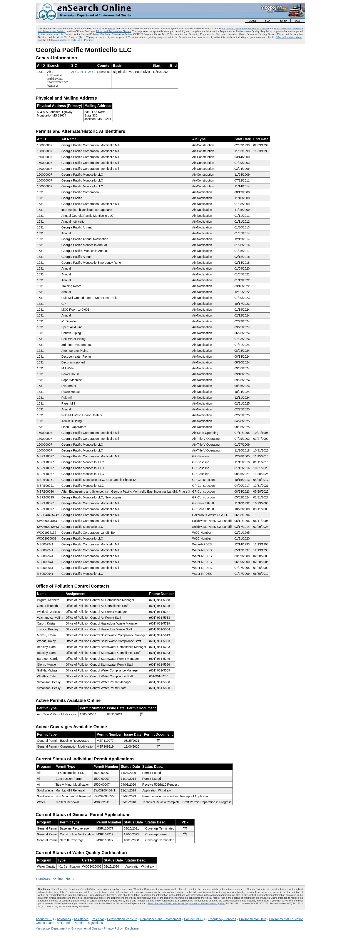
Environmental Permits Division (252, 28)
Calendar (98, 919)
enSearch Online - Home (56, 878)
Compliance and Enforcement (160, 919)
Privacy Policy (113, 928)
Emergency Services (222, 919)
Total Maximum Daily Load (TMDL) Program (70, 40)
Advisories (64, 919)
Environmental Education (286, 919)
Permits (79, 923)
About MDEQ (45, 919)
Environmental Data (252, 919)
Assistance (81, 919)
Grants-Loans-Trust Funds (53, 923)
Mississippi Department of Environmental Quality (68, 928)
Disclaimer (132, 928)
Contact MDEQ (194, 919)
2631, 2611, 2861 (83, 71)
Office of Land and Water (289, 37)
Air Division (228, 28)
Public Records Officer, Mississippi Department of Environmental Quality (186, 903)
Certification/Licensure (122, 919)
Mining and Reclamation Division (113, 31)
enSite (111, 28)
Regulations (95, 923)
